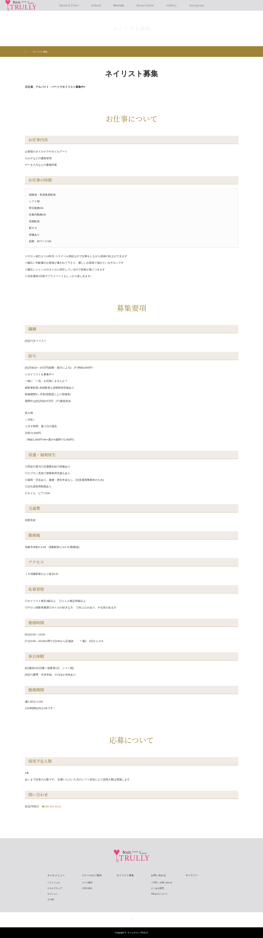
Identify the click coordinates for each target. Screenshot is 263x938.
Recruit (118, 5)
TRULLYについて (159, 894)
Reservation (145, 5)
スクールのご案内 (92, 875)
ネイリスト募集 (125, 875)
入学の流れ (87, 888)
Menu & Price (69, 5)
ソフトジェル (53, 882)
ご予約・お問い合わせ (161, 882)
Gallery (171, 5)
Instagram (131, 918)
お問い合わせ (158, 875)
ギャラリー (191, 875)
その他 (50, 899)
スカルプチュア (54, 888)
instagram (196, 5)
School (96, 5)
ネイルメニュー (56, 875)
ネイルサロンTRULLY (137, 932)
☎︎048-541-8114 (51, 806)
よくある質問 (157, 888)
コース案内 (87, 882)
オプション (52, 894)
